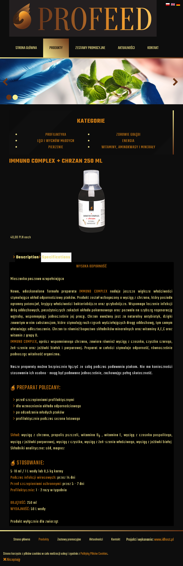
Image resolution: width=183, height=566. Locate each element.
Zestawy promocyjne (90, 48)
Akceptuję (11, 560)
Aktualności (126, 48)
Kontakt (153, 48)
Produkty (56, 48)
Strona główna (26, 48)
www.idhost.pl (164, 539)
